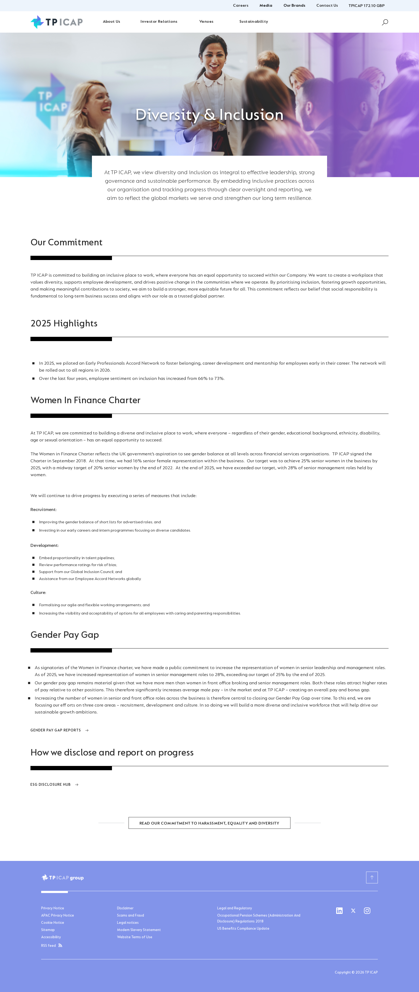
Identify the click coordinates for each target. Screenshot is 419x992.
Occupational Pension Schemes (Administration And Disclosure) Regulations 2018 (258, 919)
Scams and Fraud (130, 916)
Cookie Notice (52, 923)
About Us (111, 22)
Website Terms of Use (134, 937)
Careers (240, 5)
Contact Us (327, 5)
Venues (206, 22)
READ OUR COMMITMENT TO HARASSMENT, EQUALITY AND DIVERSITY (209, 823)
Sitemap (48, 930)
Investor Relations (159, 22)
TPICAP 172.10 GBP (366, 6)
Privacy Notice (52, 908)
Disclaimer (125, 908)
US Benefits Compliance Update (243, 929)
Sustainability (253, 22)
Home (46, 224)
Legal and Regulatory (234, 908)
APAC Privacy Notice (57, 916)
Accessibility (51, 937)
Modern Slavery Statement (139, 930)
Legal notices (128, 923)
